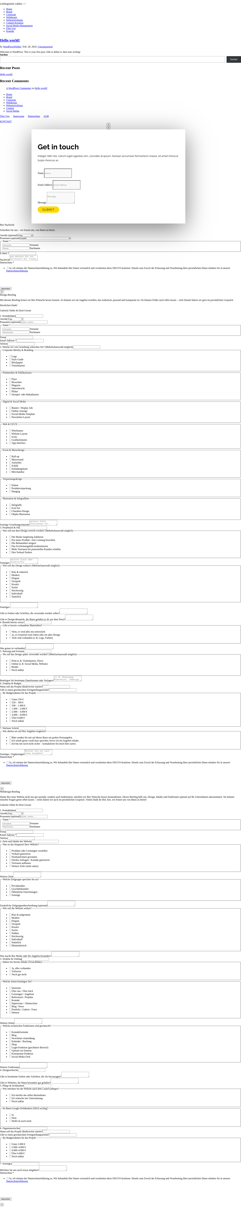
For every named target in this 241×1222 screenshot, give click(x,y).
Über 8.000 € (18, 725)
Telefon (4, 344)
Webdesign (11, 17)
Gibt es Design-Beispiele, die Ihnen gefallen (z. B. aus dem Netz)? (32, 625)
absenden (5, 289)
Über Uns (11, 28)
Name (41, 173)
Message (42, 202)
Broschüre (17, 383)
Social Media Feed (21, 1068)
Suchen (4, 54)
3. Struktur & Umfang (11, 970)
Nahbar (15, 943)
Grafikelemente (19, 440)
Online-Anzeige (19, 412)
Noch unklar (18, 676)
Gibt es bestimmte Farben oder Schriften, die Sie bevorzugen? (30, 1090)
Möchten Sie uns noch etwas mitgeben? (19, 1185)
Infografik (17, 506)
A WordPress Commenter (18, 88)
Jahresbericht (18, 389)
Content (10, 108)
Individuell (17, 596)
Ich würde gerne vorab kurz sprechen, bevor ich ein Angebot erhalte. (45, 748)
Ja (13, 1129)
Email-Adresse (8, 341)
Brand (9, 11)
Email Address (45, 185)
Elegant (15, 581)
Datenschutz (34, 116)
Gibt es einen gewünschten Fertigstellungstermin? (24, 697)
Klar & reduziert (20, 574)
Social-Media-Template (23, 415)
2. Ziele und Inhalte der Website (16, 849)
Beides (15, 673)
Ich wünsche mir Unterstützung (27, 1113)
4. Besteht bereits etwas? (12, 628)
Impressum (18, 116)
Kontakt (10, 31)
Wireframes (17, 431)
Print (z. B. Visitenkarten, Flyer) (27, 667)
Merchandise (18, 472)
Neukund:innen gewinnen (24, 865)
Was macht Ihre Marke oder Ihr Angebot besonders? (25, 967)
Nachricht (5, 260)
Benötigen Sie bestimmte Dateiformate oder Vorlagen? (27, 688)
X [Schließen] (2, 293)
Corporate (11, 14)
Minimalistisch (19, 955)
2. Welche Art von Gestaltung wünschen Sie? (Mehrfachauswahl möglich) (36, 348)
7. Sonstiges (6, 1178)
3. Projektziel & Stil (10, 529)
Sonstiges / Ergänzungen (12, 762)
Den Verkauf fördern (22, 554)
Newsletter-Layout (21, 418)
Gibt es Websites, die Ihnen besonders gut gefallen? (25, 1097)
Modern (16, 578)
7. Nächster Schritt (9, 735)
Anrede (3, 320)
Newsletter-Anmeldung (23, 1050)
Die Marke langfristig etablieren (27, 538)
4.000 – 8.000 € (19, 722)
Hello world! (10, 40)
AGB (46, 116)
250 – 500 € (18, 710)
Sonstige (16, 904)
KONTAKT (6, 121)
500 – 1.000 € (18, 713)
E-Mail (4, 253)
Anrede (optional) (9, 235)
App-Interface (19, 444)
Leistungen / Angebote (23, 1005)
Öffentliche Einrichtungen (24, 901)
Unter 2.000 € (18, 1159)
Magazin (16, 386)
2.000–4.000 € (19, 1162)
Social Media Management (19, 25)
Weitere (15, 1023)
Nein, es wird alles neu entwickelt (28, 637)
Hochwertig (17, 593)
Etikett (15, 486)
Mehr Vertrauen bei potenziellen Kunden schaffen (36, 551)
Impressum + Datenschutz (24, 1014)
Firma (3, 338)
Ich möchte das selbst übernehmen (29, 1110)
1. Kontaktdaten (8, 316)
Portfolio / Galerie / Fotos (24, 1020)
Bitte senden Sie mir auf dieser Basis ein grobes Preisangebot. (42, 745)
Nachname (35, 248)
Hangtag (16, 492)
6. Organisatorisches (10, 1143)
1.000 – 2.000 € (19, 716)
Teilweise (16, 982)
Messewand (17, 460)
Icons (14, 437)
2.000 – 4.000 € (19, 719)
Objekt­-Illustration (21, 515)
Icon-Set (16, 509)
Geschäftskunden (20, 898)
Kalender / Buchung (22, 1053)
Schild (15, 466)
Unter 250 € (18, 706)
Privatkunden (18, 895)
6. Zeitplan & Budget (10, 690)
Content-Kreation (14, 23)
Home (9, 9)
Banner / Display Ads (22, 408)
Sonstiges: (5, 565)
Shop (14, 1056)
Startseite (16, 999)
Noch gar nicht (19, 985)
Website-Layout (19, 434)
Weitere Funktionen (9, 1080)
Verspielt (16, 584)
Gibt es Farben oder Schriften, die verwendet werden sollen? (30, 618)
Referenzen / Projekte (22, 1008)
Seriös (15, 590)
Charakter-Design (20, 512)
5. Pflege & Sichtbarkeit (12, 1100)
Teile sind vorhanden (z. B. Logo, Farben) (32, 643)
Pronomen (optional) (10, 238)
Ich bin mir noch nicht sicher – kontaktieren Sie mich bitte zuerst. (44, 751)
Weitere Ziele (6, 886)
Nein (14, 1132)
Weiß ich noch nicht (21, 1135)
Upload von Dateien (22, 1062)
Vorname (34, 245)
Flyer (14, 380)
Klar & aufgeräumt (21, 925)
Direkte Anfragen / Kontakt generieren (31, 868)
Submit (48, 209)
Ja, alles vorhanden (21, 979)
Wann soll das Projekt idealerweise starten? (21, 694)
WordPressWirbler (12, 46)
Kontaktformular (20, 1044)
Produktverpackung (21, 489)
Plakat (15, 392)
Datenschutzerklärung (17, 271)
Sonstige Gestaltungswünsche (14, 526)
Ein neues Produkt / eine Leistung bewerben (33, 542)
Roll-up (15, 457)
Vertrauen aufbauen (21, 871)
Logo (14, 357)
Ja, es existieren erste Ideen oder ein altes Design (36, 640)
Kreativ (15, 587)
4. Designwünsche (9, 1083)
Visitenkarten (18, 366)
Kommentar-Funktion (22, 1065)
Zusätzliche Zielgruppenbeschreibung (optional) (23, 915)
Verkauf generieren (21, 862)
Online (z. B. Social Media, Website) (30, 670)
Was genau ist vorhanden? (13, 654)
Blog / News (18, 1017)
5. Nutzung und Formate (12, 657)
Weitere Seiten (7, 1035)
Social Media (12, 111)
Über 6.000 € (18, 1168)
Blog (14, 1047)
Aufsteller (17, 463)
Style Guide (17, 360)
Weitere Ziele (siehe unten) (25, 874)
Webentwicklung (14, 20)
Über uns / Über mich (22, 1002)
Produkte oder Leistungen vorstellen (29, 859)
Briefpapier (17, 363)
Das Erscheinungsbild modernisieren (30, 548)
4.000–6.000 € (19, 1165)
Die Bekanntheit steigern (24, 545)
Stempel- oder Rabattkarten (25, 395)
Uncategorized (45, 46)
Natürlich (16, 599)
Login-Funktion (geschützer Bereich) (30, 1059)
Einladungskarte (20, 469)
